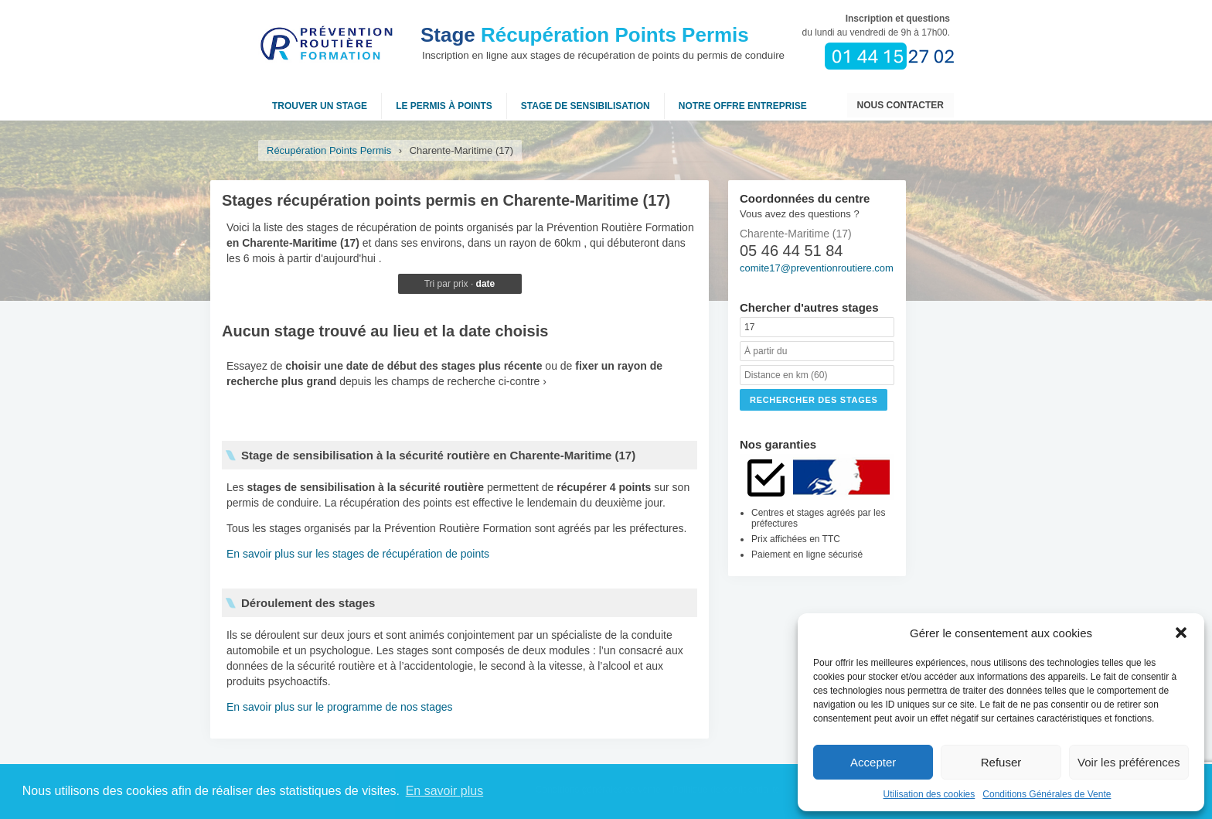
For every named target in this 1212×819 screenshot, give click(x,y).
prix (460, 283)
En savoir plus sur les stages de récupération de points (357, 554)
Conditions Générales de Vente (1046, 794)
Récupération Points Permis (584, 34)
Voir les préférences (1129, 762)
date (485, 283)
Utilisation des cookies (929, 794)
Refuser (1001, 762)
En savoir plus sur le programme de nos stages (339, 707)
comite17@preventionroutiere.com (817, 268)
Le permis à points (444, 106)
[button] (1181, 632)
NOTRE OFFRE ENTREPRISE (743, 106)
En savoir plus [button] (445, 790)
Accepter (873, 762)
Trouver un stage (319, 106)
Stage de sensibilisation (585, 106)
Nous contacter (900, 105)
